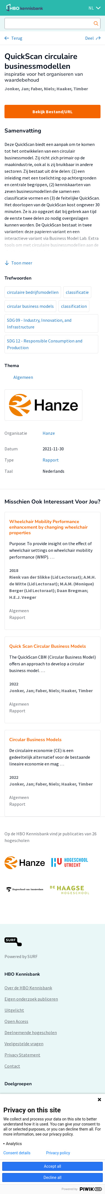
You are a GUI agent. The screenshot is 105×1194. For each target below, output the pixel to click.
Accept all (52, 1166)
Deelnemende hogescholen (30, 1032)
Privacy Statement (22, 1055)
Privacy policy (58, 1153)
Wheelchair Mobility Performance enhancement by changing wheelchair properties (48, 527)
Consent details (17, 1153)
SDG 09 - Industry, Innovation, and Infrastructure (39, 323)
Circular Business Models (35, 740)
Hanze (49, 433)
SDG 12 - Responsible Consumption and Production (44, 344)
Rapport (51, 459)
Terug (16, 38)
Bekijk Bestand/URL (52, 111)
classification (74, 306)
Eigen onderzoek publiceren (31, 999)
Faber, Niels (42, 88)
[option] (52, 876)
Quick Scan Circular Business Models (47, 646)
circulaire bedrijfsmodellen (33, 292)
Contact (12, 1066)
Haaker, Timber (72, 88)
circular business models (30, 306)
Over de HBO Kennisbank (28, 987)
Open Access (16, 1021)
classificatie (77, 292)
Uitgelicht (14, 1010)
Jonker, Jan (16, 88)
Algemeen (19, 610)
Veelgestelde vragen (23, 1043)
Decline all (53, 1177)
